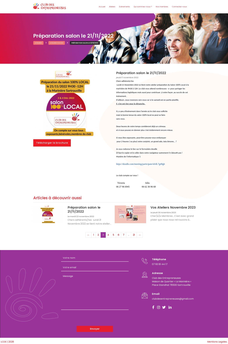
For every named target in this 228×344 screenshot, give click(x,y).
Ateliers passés (56, 42)
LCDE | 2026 (7, 340)
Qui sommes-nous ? (143, 6)
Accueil (102, 6)
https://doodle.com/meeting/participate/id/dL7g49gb (140, 163)
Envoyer (95, 327)
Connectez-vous (179, 6)
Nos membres (162, 6)
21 (134, 233)
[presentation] (83, 316)
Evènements (124, 6)
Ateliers (112, 6)
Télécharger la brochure (52, 142)
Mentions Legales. (217, 340)
